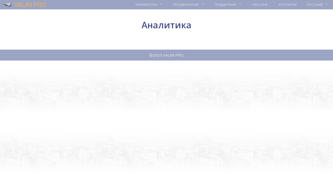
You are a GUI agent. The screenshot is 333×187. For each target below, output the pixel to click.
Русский (320, 4)
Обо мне (260, 4)
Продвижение (190, 4)
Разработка (152, 4)
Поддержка (231, 4)
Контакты (287, 4)
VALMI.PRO (30, 5)
